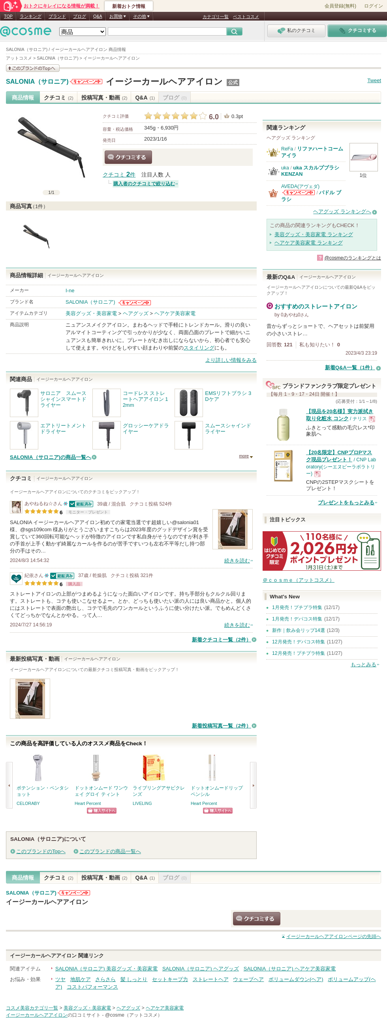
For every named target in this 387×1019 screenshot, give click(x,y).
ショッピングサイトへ (101, 811)
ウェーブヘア (248, 979)
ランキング (30, 16)
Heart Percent (88, 803)
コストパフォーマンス (92, 987)
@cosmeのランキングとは (352, 258)
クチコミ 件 (119, 175)
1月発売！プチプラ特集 (297, 607)
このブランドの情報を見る (33, 68)
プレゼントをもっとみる (346, 503)
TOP (8, 16)
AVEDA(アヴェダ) (300, 186)
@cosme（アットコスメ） (133, 1015)
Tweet (374, 80)
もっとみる (363, 664)
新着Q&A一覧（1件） (350, 367)
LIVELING (142, 803)
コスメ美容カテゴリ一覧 (32, 1008)
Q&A (97, 16)
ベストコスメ (246, 16)
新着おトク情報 (128, 6)
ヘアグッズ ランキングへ (342, 211)
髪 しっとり (134, 979)
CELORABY (28, 803)
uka (285, 168)
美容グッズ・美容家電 (91, 313)
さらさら (105, 979)
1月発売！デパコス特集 (297, 619)
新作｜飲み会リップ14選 (298, 630)
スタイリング (199, 348)
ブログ (79, 16)
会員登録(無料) (340, 6)
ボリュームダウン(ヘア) (296, 979)
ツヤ (60, 979)
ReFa (287, 149)
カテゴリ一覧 (216, 16)
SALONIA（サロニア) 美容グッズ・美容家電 (106, 969)
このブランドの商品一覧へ (110, 851)
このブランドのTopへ (41, 851)
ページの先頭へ (333, 936)
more (244, 455)
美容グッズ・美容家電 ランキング (313, 234)
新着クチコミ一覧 (221, 640)
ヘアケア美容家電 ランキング (308, 243)
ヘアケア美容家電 (174, 313)
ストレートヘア (211, 979)
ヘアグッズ (135, 313)
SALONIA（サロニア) (37, 81)
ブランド (57, 16)
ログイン (373, 6)
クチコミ (58, 97)
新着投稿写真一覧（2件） (221, 726)
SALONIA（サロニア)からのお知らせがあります (86, 81)
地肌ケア (80, 979)
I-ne (70, 290)
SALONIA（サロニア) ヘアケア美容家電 (290, 969)
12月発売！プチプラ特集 (298, 653)
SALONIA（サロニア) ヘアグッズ (200, 969)
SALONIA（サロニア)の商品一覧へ (50, 457)
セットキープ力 (170, 979)
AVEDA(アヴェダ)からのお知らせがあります (298, 192)
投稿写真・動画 (104, 97)
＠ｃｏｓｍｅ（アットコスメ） (298, 580)
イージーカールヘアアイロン (164, 81)
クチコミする (128, 157)
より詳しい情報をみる (231, 360)
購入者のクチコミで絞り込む (144, 183)
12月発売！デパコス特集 (298, 642)
